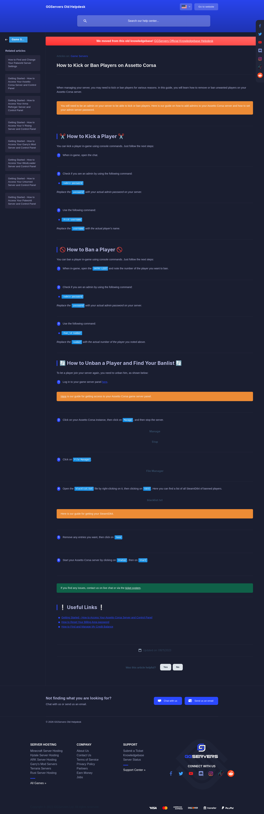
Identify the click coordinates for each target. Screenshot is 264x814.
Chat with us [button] (170, 700)
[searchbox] (143, 21)
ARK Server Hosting (43, 759)
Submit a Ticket (133, 750)
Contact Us (84, 755)
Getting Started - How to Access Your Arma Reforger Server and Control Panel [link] (21, 105)
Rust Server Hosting (43, 772)
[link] (16, 39)
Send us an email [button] (204, 700)
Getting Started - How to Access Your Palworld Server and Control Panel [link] (22, 200)
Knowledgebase (133, 755)
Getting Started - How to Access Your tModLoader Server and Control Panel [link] (22, 163)
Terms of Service (87, 759)
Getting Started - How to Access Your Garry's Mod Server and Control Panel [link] (22, 144)
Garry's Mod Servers (43, 764)
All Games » (38, 783)
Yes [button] (166, 667)
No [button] (177, 667)
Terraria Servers (40, 768)
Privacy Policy (86, 764)
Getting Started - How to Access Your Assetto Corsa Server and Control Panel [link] (22, 83)
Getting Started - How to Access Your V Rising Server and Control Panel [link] (22, 125)
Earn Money (84, 772)
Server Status (132, 759)
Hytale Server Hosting (44, 755)
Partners (82, 768)
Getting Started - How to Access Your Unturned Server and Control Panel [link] (22, 181)
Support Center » (134, 769)
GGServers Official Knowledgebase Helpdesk (183, 41)
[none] (65, 6)
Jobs (80, 777)
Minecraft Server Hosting (46, 750)
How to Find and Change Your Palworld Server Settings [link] (21, 63)
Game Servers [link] (79, 56)
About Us (83, 750)
